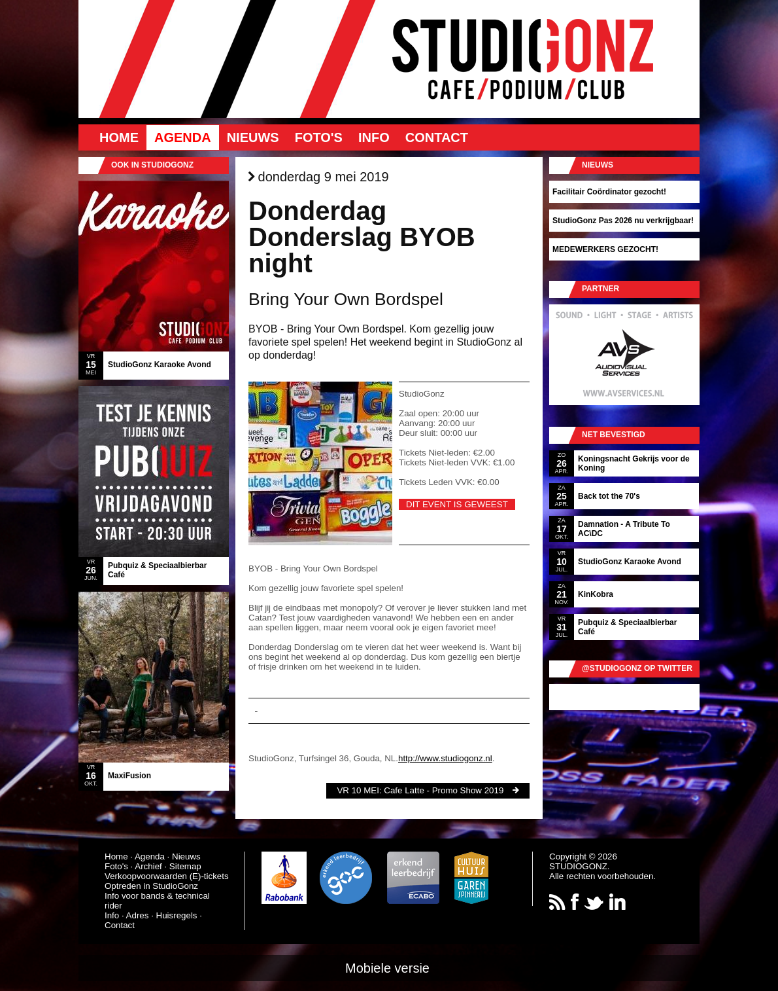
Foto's (319, 137)
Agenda (182, 137)
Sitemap (185, 866)
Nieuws (253, 137)
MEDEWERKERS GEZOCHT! (605, 249)
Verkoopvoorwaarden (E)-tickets (167, 876)
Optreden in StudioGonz (151, 886)
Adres (137, 915)
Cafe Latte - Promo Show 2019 (443, 790)
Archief (148, 866)
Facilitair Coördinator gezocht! (609, 191)
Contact (436, 137)
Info (374, 137)
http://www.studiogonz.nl (445, 758)
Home (119, 137)
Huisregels (176, 915)
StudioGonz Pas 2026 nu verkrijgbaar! (623, 220)
